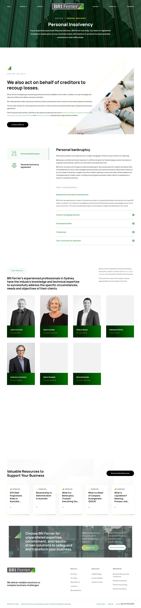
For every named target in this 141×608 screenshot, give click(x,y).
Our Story (74, 574)
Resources (112, 6)
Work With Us (75, 582)
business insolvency (67, 113)
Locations (40, 6)
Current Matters (97, 578)
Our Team (74, 578)
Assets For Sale (97, 582)
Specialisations (76, 590)
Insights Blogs (96, 574)
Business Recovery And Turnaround (121, 575)
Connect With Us (15, 125)
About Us (22, 6)
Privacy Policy (101, 604)
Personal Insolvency (120, 589)
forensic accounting (41, 115)
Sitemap (110, 604)
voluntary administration (21, 115)
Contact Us (130, 6)
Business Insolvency (120, 581)
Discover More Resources (120, 473)
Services (95, 6)
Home (9, 6)
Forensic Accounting (120, 585)
